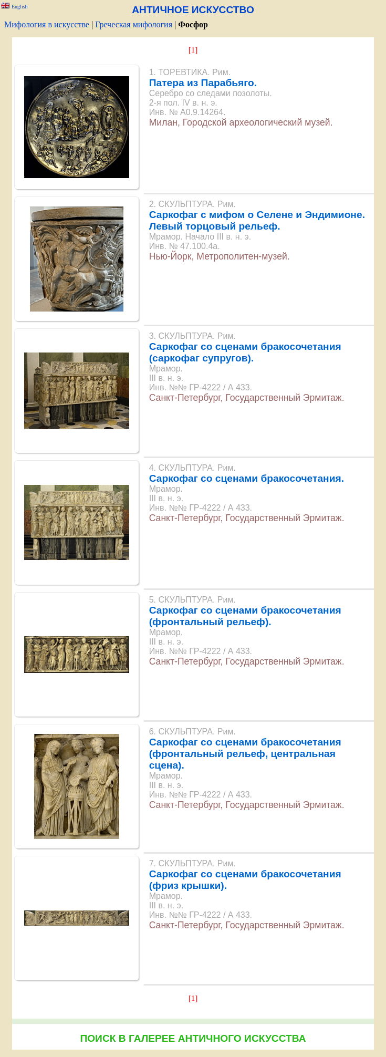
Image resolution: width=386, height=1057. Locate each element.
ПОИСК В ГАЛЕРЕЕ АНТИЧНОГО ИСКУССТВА (193, 1038)
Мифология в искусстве (46, 24)
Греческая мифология (133, 24)
